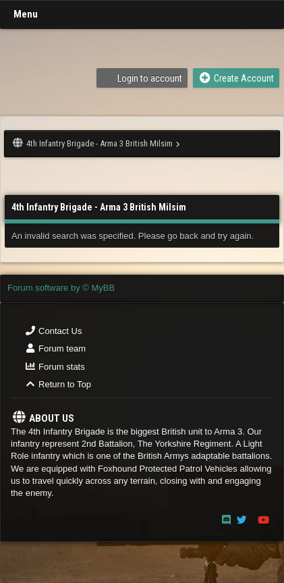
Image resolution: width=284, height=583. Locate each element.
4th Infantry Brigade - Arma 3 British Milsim (99, 143)
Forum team (55, 348)
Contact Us (53, 331)
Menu (25, 14)
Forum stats (54, 367)
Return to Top (57, 384)
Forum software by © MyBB (61, 288)
